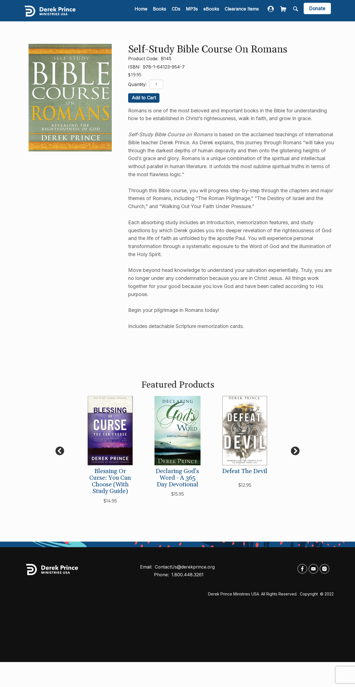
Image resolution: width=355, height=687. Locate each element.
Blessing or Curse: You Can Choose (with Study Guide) (110, 482)
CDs (176, 9)
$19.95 (134, 75)
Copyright (309, 594)
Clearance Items (242, 9)
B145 (166, 58)
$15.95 (177, 494)
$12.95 (244, 485)
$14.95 (110, 501)
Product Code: (144, 58)
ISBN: (135, 67)
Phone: (162, 574)
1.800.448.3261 (187, 574)
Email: (147, 567)
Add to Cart (144, 97)
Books (159, 9)
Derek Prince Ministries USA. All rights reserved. (252, 594)
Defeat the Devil (244, 471)
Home (141, 9)
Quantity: (138, 84)
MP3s (192, 9)
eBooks (211, 9)
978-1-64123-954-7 (164, 67)
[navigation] (197, 9)
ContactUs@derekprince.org (185, 567)
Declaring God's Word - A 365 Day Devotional (177, 478)
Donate (317, 8)
